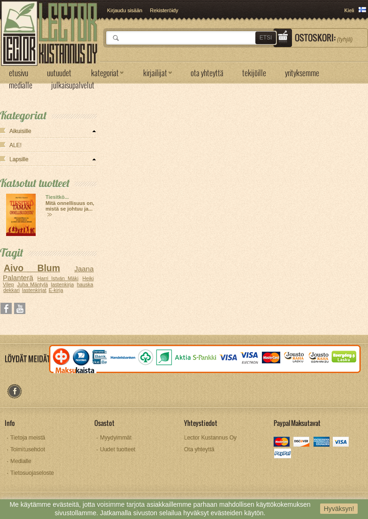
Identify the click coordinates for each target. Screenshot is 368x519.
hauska (85, 284)
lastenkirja (62, 284)
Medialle (20, 461)
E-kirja (56, 290)
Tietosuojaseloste (32, 473)
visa (341, 442)
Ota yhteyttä (199, 449)
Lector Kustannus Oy (210, 437)
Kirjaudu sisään (124, 10)
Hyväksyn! (339, 508)
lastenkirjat (34, 290)
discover (302, 442)
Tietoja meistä (27, 437)
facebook (14, 391)
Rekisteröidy (164, 10)
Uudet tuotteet (117, 449)
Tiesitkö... (57, 197)
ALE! (15, 145)
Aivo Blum (32, 268)
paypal (282, 454)
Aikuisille (20, 131)
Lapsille (19, 159)
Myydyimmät (115, 437)
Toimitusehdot (27, 449)
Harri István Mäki (58, 278)
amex (321, 442)
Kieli (349, 10)
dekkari (11, 290)
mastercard (282, 442)
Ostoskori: (324, 37)
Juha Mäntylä (32, 284)
